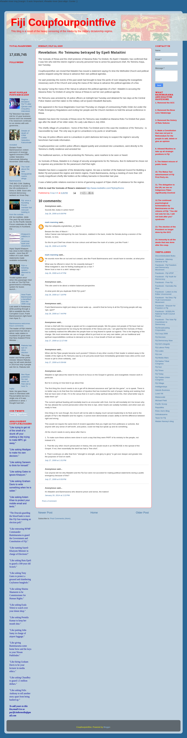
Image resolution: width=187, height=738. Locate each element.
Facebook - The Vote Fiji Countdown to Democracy (165, 321)
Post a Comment (49, 501)
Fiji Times (159, 370)
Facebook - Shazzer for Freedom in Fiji (165, 307)
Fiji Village (159, 383)
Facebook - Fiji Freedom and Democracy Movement (165, 267)
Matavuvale (160, 397)
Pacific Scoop (161, 404)
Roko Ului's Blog (162, 411)
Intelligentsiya (161, 387)
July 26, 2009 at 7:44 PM (55, 314)
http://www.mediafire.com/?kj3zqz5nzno (105, 188)
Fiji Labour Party (162, 347)
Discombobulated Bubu (165, 256)
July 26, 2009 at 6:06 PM (55, 214)
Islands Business (162, 390)
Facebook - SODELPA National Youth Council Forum (165, 313)
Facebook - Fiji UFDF (164, 273)
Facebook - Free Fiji (164, 282)
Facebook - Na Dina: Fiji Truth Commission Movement (165, 300)
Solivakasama (161, 414)
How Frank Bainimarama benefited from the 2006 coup (26, 299)
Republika (159, 407)
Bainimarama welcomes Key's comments (19, 324)
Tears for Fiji (160, 418)
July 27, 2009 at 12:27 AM (56, 341)
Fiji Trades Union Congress (162, 378)
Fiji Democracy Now (164, 340)
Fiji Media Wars (162, 358)
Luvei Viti (159, 393)
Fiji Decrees (160, 337)
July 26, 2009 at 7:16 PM (55, 295)
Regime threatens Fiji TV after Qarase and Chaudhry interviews (26, 105)
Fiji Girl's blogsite (162, 344)
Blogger (107, 727)
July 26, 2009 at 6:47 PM (55, 273)
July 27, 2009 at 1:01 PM (55, 460)
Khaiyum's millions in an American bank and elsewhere (25, 240)
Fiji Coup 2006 (161, 333)
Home (94, 512)
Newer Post (45, 512)
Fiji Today (159, 374)
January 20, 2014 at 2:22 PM (57, 495)
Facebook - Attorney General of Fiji (164, 260)
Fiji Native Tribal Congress (162, 362)
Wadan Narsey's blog (164, 421)
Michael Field (161, 400)
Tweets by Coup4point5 (18, 414)
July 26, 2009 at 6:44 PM (55, 246)
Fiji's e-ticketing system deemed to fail (25, 270)
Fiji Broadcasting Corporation (162, 329)
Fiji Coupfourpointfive (63, 22)
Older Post (142, 512)
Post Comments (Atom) (60, 518)
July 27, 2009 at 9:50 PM (55, 479)
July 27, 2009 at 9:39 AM (55, 362)
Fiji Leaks (159, 351)
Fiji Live (158, 354)
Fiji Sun (158, 367)
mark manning (51, 222)
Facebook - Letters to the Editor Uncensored (166, 293)
